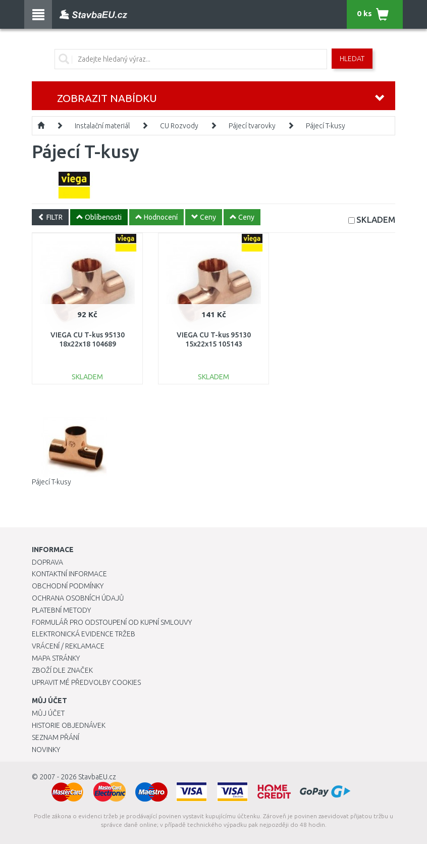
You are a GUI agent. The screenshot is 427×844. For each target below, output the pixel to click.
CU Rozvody (179, 126)
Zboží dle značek (62, 670)
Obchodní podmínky (67, 586)
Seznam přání (55, 737)
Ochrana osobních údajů (78, 598)
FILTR (50, 217)
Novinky (46, 750)
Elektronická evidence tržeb (83, 634)
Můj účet (48, 713)
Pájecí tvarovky (252, 126)
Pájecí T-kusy (325, 126)
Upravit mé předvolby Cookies (86, 682)
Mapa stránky (56, 658)
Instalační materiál (102, 126)
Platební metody (61, 610)
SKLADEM (375, 219)
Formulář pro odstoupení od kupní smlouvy (112, 622)
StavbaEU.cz (97, 777)
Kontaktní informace (69, 574)
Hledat (352, 59)
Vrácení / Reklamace (68, 646)
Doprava (47, 562)
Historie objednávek (68, 725)
